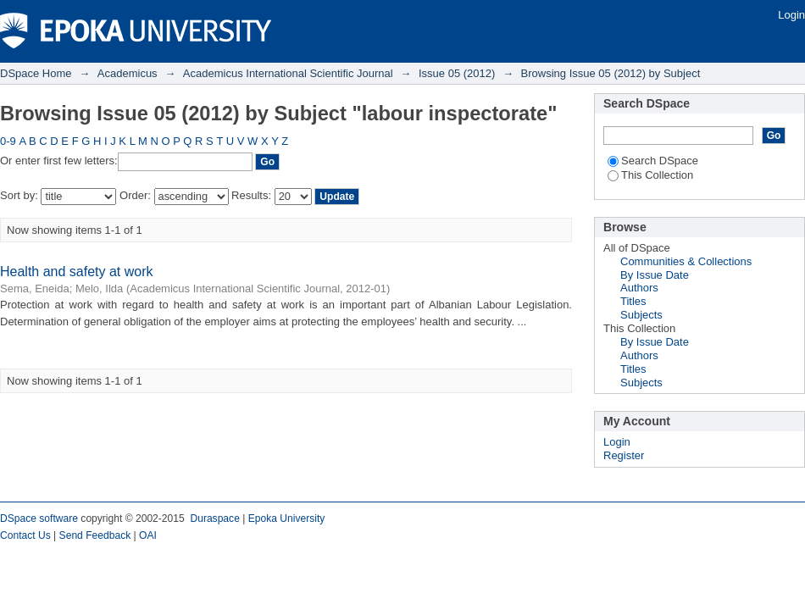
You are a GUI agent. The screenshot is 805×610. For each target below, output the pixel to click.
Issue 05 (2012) (457, 73)
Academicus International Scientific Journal (288, 73)
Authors (639, 287)
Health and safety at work (76, 271)
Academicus (127, 73)
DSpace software (39, 518)
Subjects (641, 314)
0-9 (8, 141)
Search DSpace (653, 160)
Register (623, 455)
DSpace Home (36, 73)
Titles (633, 301)
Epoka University (286, 518)
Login (791, 14)
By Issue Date (654, 275)
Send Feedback (95, 535)
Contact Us (25, 535)
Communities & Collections (686, 261)
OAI (148, 535)
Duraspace (214, 518)
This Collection (650, 175)
